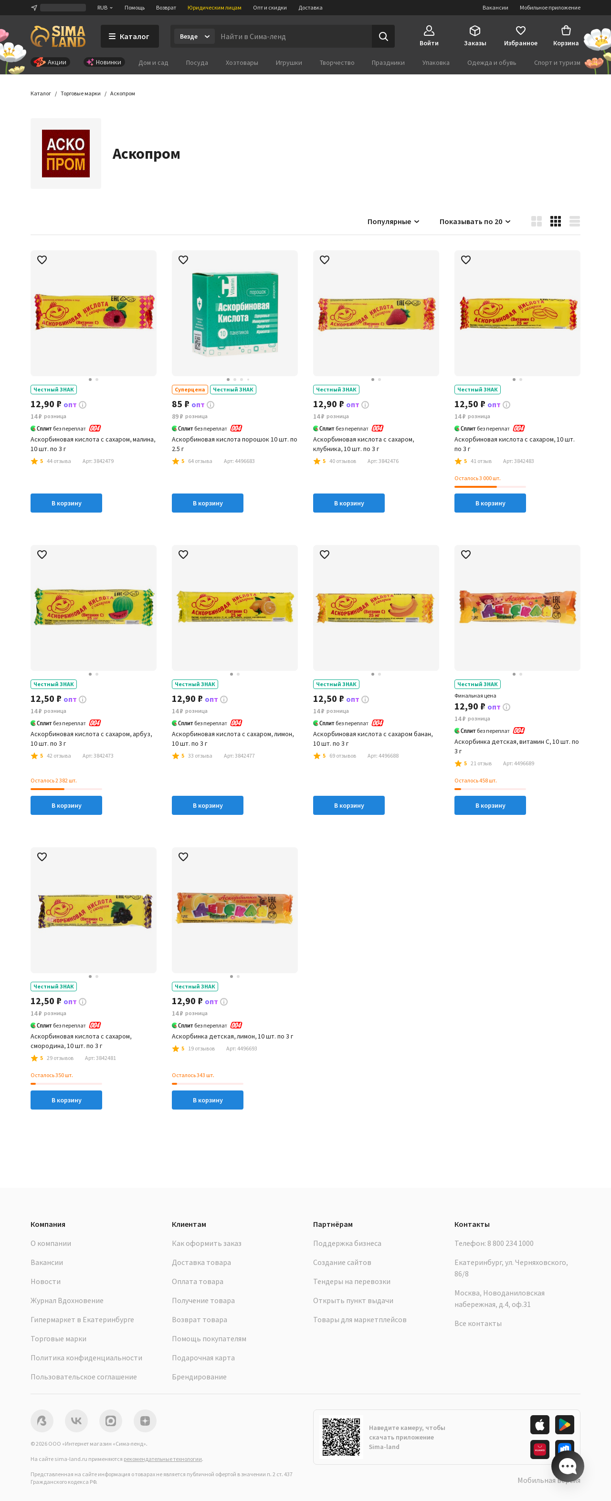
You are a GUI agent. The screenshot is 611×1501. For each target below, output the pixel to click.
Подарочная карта (203, 1357)
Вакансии (495, 7)
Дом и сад (153, 62)
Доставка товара (201, 1262)
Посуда (197, 62)
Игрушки (289, 62)
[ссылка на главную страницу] (58, 36)
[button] (122, 93)
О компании (51, 1243)
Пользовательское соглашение (84, 1376)
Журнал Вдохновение (67, 1300)
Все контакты (478, 1323)
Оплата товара (197, 1281)
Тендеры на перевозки (351, 1281)
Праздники (388, 62)
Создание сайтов (342, 1262)
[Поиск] (383, 36)
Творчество (337, 62)
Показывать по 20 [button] (476, 221)
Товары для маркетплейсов (360, 1319)
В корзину (67, 503)
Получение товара (203, 1300)
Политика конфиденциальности (86, 1357)
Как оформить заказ (207, 1243)
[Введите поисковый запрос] (293, 36)
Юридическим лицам (215, 7)
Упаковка (436, 62)
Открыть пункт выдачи (353, 1300)
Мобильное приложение (550, 7)
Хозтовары (242, 62)
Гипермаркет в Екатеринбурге (82, 1319)
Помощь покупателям (209, 1338)
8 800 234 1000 (510, 1243)
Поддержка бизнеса (347, 1243)
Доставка (310, 7)
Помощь (135, 7)
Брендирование (199, 1376)
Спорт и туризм (557, 62)
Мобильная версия (548, 1480)
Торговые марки (58, 1338)
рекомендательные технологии (163, 1458)
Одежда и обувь (491, 62)
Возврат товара (199, 1319)
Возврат (166, 7)
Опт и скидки (270, 7)
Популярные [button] (394, 221)
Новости (46, 1281)
